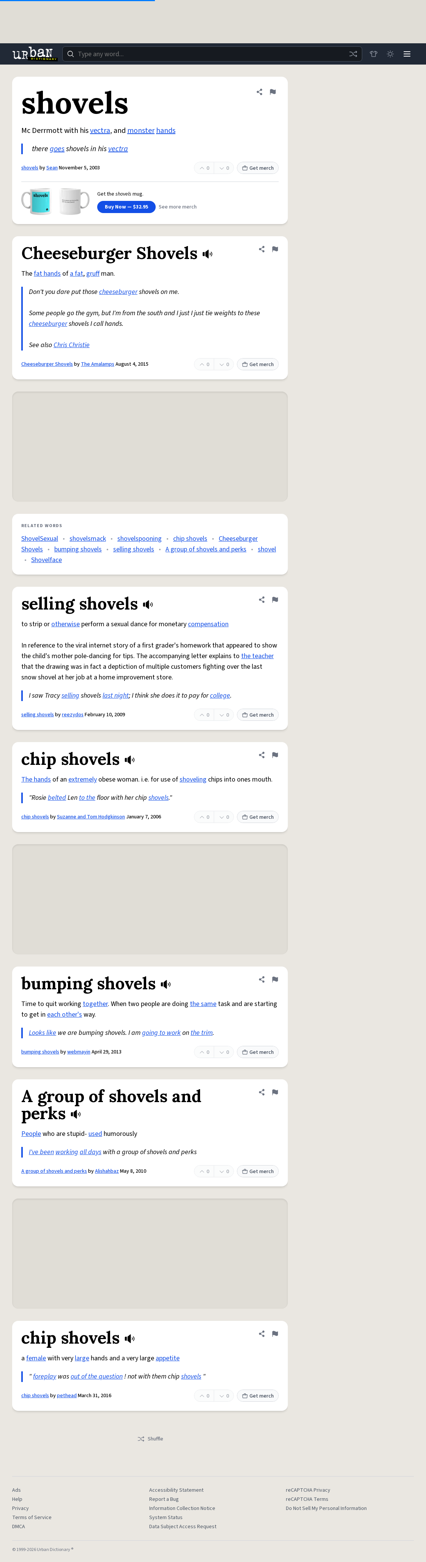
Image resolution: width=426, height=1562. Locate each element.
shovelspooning (139, 538)
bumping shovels (78, 549)
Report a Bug (164, 1499)
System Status (166, 1517)
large (82, 1358)
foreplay (44, 1376)
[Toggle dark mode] (390, 54)
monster (141, 130)
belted (57, 797)
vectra (100, 130)
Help (17, 1499)
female (36, 1358)
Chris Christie (72, 345)
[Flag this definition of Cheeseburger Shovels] (275, 249)
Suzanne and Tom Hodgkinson (91, 817)
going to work (161, 1033)
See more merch (178, 207)
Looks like (42, 1033)
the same (203, 1004)
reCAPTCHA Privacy (308, 1490)
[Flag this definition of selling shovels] (275, 600)
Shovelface (46, 560)
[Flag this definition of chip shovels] (275, 755)
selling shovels (133, 549)
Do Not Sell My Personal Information (326, 1508)
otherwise (65, 624)
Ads (16, 1490)
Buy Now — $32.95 (126, 207)
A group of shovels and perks (206, 549)
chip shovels (190, 538)
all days (90, 1152)
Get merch (258, 168)
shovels (29, 168)
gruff (92, 273)
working (66, 1152)
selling (70, 695)
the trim (202, 1033)
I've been (41, 1152)
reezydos (73, 715)
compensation (208, 624)
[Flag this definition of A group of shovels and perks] (275, 1092)
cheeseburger (118, 292)
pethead (67, 1395)
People (31, 1134)
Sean (52, 168)
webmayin (78, 1052)
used (95, 1134)
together (95, 1004)
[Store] (373, 54)
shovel (267, 549)
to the (87, 797)
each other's (64, 1014)
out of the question (97, 1376)
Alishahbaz (107, 1171)
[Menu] (407, 54)
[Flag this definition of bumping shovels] (275, 979)
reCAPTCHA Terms (307, 1499)
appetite (168, 1358)
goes (57, 149)
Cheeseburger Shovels (47, 364)
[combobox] (212, 54)
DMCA (18, 1526)
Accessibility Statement (176, 1490)
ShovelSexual (39, 538)
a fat (76, 273)
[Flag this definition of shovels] (273, 92)
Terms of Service (32, 1517)
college (220, 695)
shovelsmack (87, 538)
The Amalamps (97, 364)
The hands (36, 779)
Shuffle (150, 1439)
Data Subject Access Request (182, 1526)
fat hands (47, 273)
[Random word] (353, 53)
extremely (82, 779)
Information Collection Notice (182, 1508)
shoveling (193, 779)
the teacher (257, 656)
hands (165, 130)
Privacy (20, 1508)
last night (116, 695)
